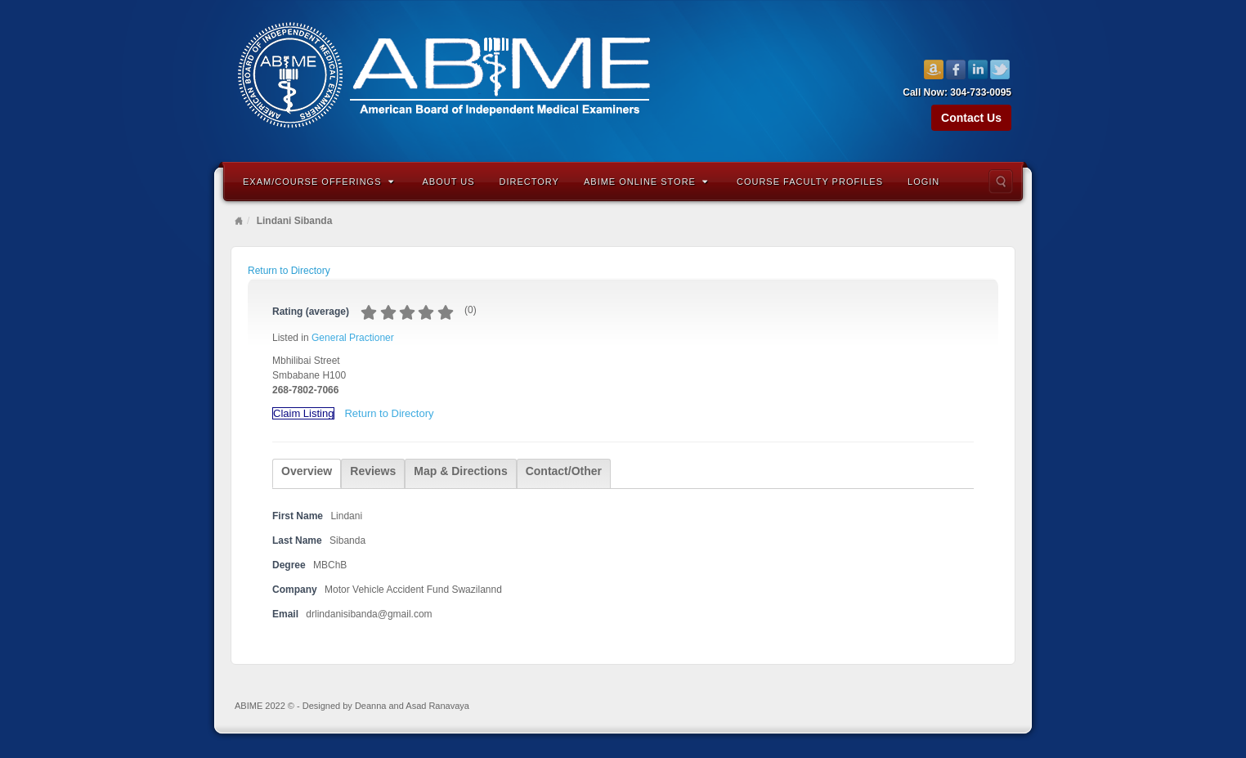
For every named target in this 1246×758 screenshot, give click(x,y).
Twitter (1000, 69)
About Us (449, 181)
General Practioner (353, 337)
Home (239, 221)
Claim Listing (303, 413)
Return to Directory (289, 270)
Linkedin (978, 69)
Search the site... (1000, 181)
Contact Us (971, 117)
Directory (529, 181)
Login (923, 181)
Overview (306, 471)
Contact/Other (564, 471)
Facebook (956, 69)
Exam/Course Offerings (318, 181)
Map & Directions (460, 471)
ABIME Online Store (646, 181)
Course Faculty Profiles (810, 181)
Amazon (934, 69)
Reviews (373, 471)
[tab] (306, 473)
